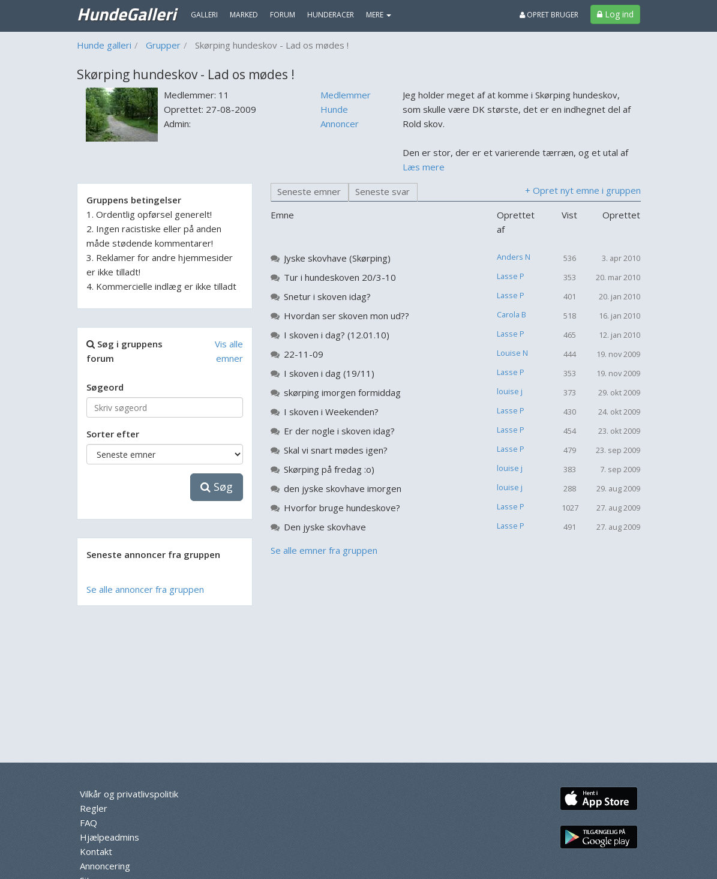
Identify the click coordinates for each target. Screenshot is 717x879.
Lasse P (510, 276)
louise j (510, 391)
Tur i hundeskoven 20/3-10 (340, 277)
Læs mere (424, 167)
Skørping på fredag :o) (329, 469)
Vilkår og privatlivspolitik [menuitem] (129, 794)
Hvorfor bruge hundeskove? (342, 508)
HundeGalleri (126, 14)
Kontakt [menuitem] (96, 851)
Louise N (512, 352)
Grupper (163, 45)
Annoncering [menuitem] (105, 866)
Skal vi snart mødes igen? (336, 450)
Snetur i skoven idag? (327, 296)
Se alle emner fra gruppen (324, 550)
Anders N (513, 256)
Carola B (511, 314)
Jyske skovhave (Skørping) (337, 258)
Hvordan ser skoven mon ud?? (346, 316)
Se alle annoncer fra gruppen (145, 589)
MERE (378, 15)
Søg (216, 486)
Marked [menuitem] (244, 15)
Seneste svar (382, 191)
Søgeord (105, 387)
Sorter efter (112, 434)
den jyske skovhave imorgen (342, 488)
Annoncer (339, 124)
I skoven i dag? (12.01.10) (336, 335)
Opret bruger (549, 15)
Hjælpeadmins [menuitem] (109, 837)
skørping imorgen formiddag (342, 392)
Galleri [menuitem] (204, 15)
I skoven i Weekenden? (331, 412)
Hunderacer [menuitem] (330, 15)
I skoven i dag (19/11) (329, 373)
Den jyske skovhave (325, 527)
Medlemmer (345, 95)
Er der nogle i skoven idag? (339, 431)
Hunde (334, 109)
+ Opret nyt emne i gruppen (583, 190)
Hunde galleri (104, 45)
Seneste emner (309, 191)
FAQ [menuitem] (88, 823)
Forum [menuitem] (282, 15)
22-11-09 (303, 354)
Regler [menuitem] (93, 808)
